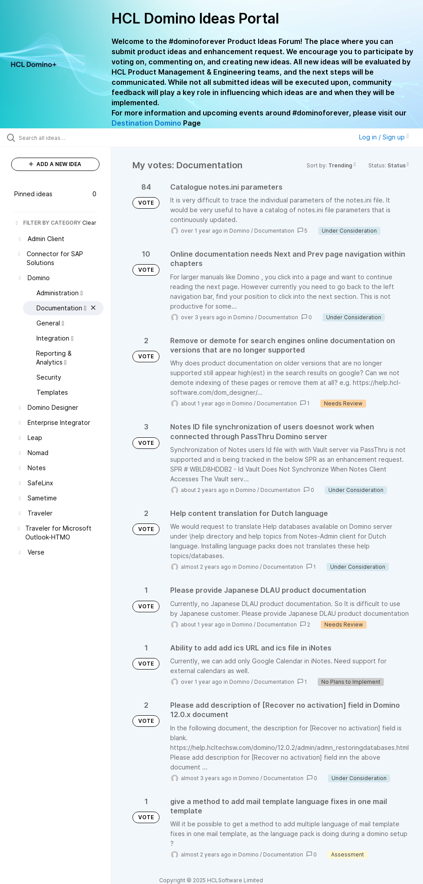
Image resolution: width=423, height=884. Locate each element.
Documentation (274, 230)
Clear (89, 222)
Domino (239, 230)
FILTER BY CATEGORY (47, 222)
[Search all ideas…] (60, 137)
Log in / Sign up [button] (384, 137)
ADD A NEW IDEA (55, 164)
